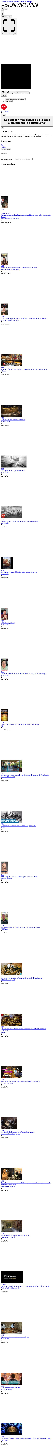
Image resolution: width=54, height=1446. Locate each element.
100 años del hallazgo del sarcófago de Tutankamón (17, 1132)
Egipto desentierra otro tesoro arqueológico (15, 1337)
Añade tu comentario (7, 160)
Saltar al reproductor (7, 1)
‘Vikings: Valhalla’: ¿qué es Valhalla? (13, 471)
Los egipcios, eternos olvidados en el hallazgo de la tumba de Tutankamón (25, 775)
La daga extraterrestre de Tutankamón (13, 420)
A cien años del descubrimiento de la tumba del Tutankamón (20, 1082)
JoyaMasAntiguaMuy (8, 623)
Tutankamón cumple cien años (10, 1388)
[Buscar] (2, 11)
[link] (27, 111)
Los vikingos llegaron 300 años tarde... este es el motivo (19, 572)
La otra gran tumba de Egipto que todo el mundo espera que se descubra (24, 318)
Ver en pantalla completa (9, 26)
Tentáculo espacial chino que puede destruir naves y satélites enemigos (23, 674)
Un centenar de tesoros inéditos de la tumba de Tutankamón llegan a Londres (25, 1439)
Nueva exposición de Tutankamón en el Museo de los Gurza (20, 927)
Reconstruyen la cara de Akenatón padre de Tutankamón (19, 877)
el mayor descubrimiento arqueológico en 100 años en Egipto (20, 724)
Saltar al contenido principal (23, 1)
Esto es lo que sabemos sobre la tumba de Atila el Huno (19, 268)
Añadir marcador (23, 93)
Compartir (11, 92)
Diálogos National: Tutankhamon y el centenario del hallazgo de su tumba (25, 1286)
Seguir (4, 115)
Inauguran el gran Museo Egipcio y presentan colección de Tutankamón (24, 369)
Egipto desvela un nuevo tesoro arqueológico (15, 1236)
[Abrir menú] (3, 6)
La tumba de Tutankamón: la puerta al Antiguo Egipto (18, 826)
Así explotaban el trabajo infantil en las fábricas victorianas (20, 521)
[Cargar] (2, 14)
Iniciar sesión (6, 17)
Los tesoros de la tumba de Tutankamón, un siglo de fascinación (21, 978)
